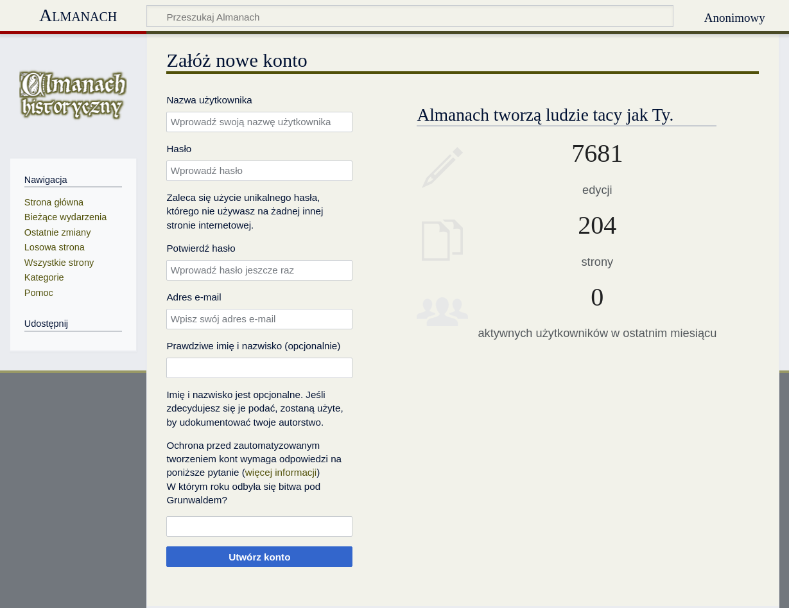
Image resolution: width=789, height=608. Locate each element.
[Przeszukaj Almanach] (410, 16)
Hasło (178, 148)
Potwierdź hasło (200, 248)
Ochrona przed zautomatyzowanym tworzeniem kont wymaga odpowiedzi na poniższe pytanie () (254, 459)
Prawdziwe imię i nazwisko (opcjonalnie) (253, 345)
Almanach (78, 15)
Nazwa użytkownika (209, 99)
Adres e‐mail (193, 296)
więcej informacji (280, 472)
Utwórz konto (259, 557)
